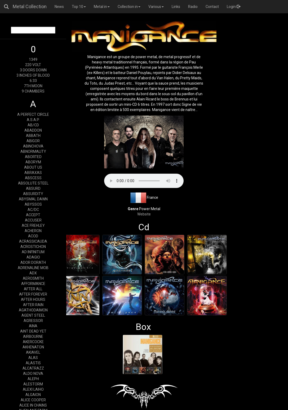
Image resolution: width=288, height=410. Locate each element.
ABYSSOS (33, 204)
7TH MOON (33, 86)
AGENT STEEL (33, 315)
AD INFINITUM (33, 252)
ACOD (33, 236)
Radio (193, 6)
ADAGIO (33, 257)
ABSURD (33, 188)
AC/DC (33, 210)
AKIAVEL (33, 352)
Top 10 (79, 6)
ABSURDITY (33, 194)
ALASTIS (33, 363)
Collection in (129, 6)
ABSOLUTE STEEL (33, 183)
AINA (33, 326)
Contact (212, 6)
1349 (33, 59)
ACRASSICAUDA (33, 241)
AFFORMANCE (33, 284)
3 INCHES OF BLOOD (33, 75)
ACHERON (33, 231)
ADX (33, 273)
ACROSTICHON (33, 247)
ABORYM (33, 162)
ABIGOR (33, 141)
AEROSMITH (33, 278)
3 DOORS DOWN (33, 70)
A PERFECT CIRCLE (33, 114)
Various (156, 6)
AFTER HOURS (33, 299)
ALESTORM (33, 384)
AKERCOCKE (33, 342)
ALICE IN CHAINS (33, 405)
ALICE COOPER (33, 400)
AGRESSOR (33, 321)
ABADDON (33, 130)
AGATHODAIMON (33, 310)
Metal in (102, 6)
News (59, 6)
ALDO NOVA (33, 373)
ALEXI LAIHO (33, 389)
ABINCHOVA (33, 146)
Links (176, 6)
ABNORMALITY (33, 151)
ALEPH (33, 379)
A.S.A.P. (33, 120)
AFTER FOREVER (33, 294)
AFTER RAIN (33, 305)
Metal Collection (30, 6)
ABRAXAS (33, 173)
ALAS (33, 358)
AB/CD (33, 125)
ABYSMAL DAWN (33, 199)
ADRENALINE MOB (33, 268)
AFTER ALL (33, 289)
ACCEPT (33, 215)
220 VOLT (33, 65)
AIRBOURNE (33, 336)
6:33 (33, 81)
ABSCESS (33, 178)
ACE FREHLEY (33, 225)
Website (144, 214)
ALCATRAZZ (33, 368)
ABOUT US (33, 167)
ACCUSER (33, 220)
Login (233, 6)
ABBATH (33, 135)
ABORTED (33, 157)
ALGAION (33, 395)
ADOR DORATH (33, 262)
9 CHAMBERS (33, 91)
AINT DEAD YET (33, 331)
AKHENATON (33, 347)
